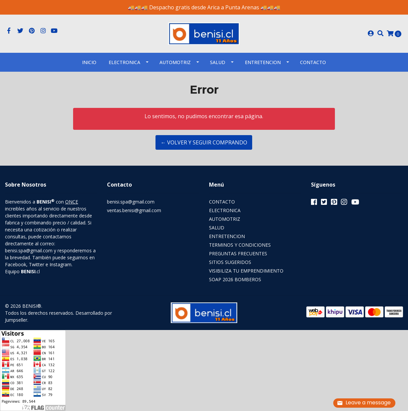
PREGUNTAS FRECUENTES (238, 253)
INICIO (89, 62)
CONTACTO (222, 202)
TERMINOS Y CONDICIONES (240, 245)
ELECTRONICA (124, 62)
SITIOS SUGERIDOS (230, 262)
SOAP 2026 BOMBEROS (235, 279)
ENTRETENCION (263, 62)
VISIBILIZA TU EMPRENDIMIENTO (246, 271)
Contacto (313, 62)
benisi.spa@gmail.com (130, 202)
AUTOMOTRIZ (175, 62)
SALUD (217, 62)
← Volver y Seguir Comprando (203, 142)
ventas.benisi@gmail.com (134, 210)
